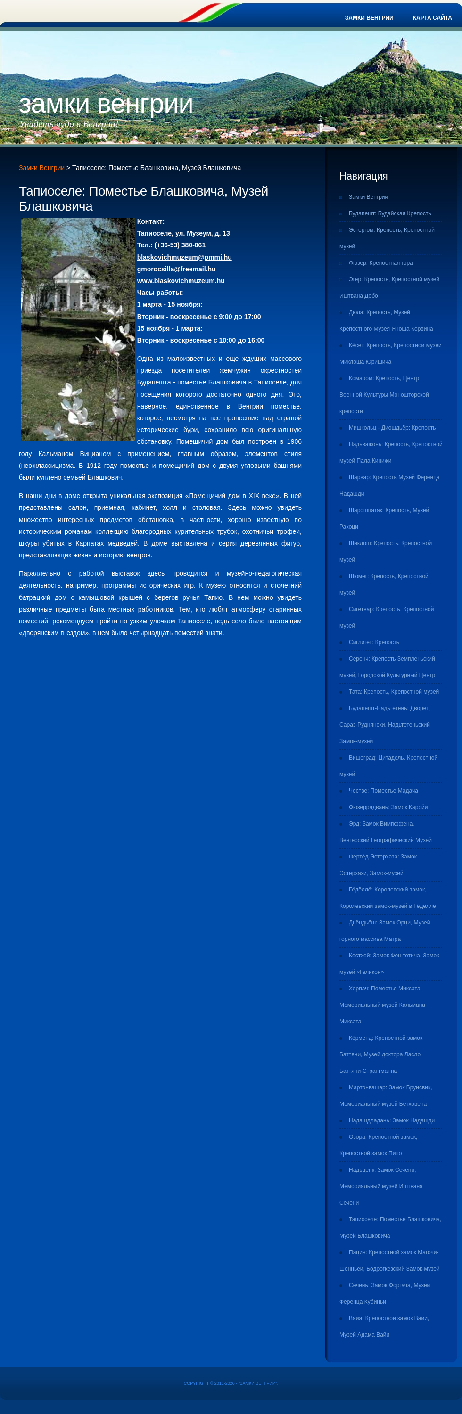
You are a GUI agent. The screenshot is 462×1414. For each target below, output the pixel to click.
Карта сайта (432, 18)
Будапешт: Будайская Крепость (390, 213)
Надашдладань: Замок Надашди (392, 1120)
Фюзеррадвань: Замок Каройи (388, 807)
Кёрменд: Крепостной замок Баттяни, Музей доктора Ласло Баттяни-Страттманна (380, 1054)
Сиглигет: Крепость (374, 642)
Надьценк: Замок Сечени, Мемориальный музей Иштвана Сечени (381, 1186)
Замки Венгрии (369, 18)
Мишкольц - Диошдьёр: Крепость (392, 428)
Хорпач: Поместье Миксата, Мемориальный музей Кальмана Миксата (382, 1005)
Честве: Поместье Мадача (383, 790)
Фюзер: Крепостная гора (381, 263)
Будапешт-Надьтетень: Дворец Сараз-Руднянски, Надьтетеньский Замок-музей (384, 724)
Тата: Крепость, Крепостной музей (394, 691)
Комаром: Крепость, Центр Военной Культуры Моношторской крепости (384, 395)
